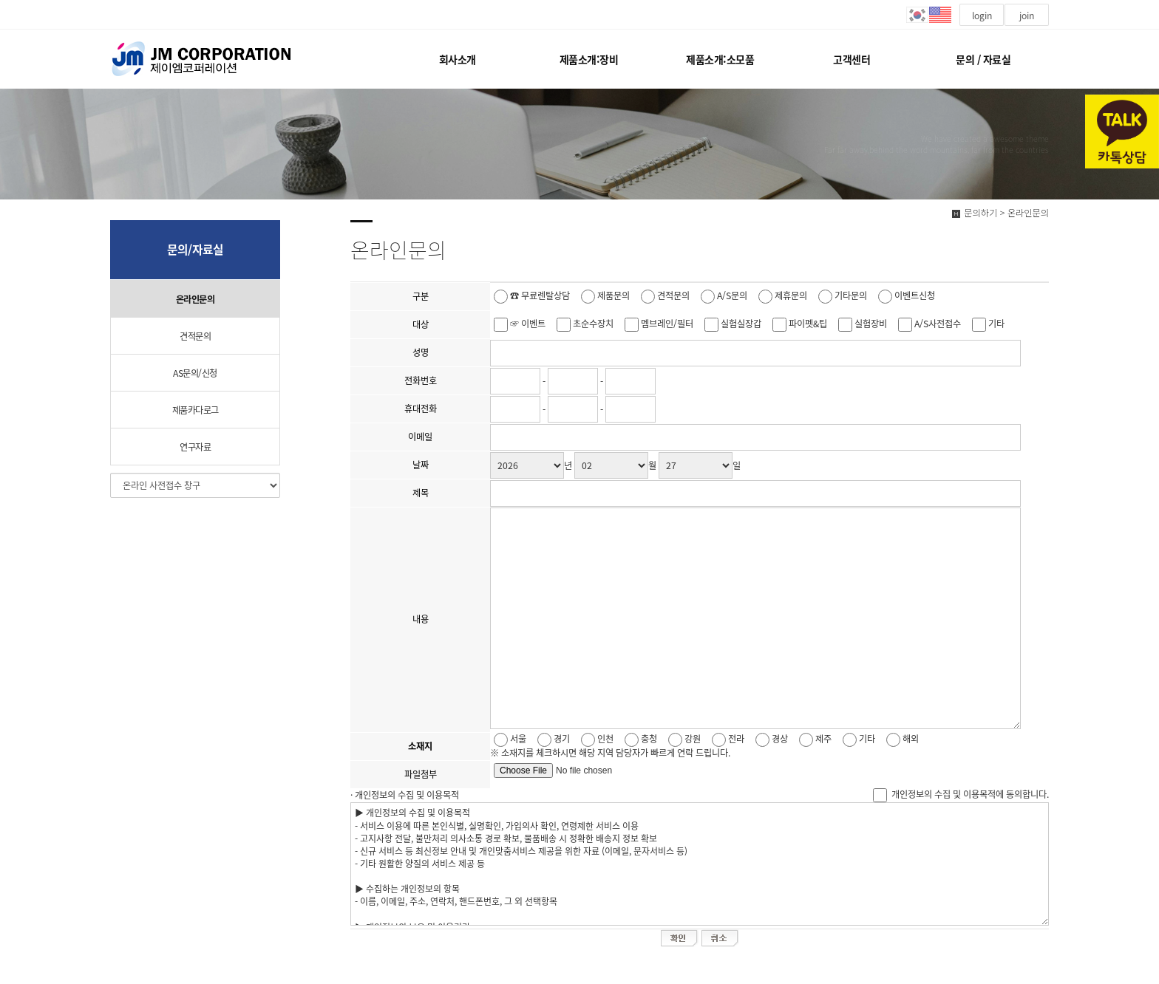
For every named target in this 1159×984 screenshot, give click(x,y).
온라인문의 (195, 299)
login (982, 15)
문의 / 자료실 (983, 59)
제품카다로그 (195, 410)
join (1026, 15)
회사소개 (457, 59)
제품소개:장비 (589, 59)
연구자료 (195, 447)
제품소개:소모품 (720, 59)
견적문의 (195, 336)
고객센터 (851, 59)
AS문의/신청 (195, 373)
